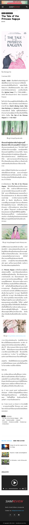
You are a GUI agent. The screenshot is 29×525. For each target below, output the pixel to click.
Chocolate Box (14, 10)
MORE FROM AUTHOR (18, 441)
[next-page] (5, 468)
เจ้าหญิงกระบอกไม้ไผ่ (13, 422)
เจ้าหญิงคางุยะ (23, 422)
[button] (2, 7)
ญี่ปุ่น (21, 418)
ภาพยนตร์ (18, 420)
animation (9, 416)
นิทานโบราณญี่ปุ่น (10, 420)
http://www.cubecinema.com (17, 336)
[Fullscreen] (25, 488)
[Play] (3, 488)
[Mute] (23, 488)
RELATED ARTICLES (7, 441)
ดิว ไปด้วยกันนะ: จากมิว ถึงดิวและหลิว (18, 460)
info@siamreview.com (18, 510)
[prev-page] (2, 468)
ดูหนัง (3, 420)
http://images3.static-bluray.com (17, 242)
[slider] (13, 488)
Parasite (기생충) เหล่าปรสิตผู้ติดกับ (18, 452)
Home (3, 10)
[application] (14, 482)
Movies (7, 10)
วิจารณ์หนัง (4, 422)
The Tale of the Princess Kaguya (10, 418)
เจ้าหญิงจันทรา (5, 424)
